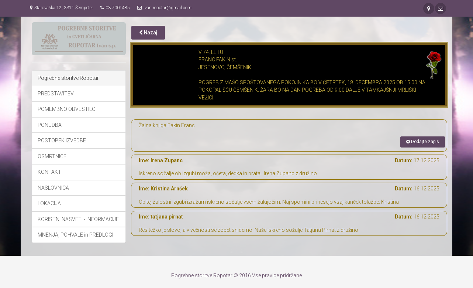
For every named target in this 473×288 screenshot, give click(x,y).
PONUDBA (50, 125)
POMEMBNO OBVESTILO (67, 109)
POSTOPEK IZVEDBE (62, 140)
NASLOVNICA (53, 188)
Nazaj (148, 32)
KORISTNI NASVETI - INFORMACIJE (78, 219)
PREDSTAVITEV (56, 93)
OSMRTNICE (52, 156)
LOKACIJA (49, 203)
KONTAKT (49, 172)
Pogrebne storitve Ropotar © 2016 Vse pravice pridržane (236, 275)
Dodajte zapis (422, 141)
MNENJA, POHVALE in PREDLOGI (75, 235)
